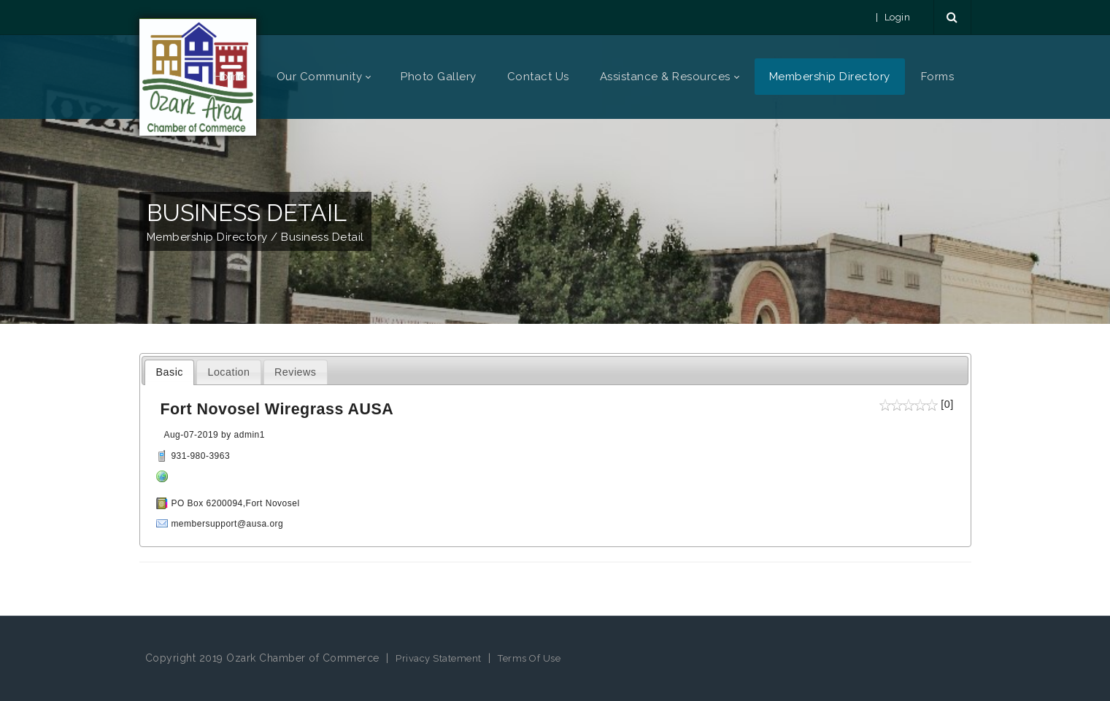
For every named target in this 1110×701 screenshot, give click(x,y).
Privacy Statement (439, 658)
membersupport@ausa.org (227, 524)
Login (897, 17)
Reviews (295, 372)
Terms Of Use (529, 658)
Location (228, 372)
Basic (169, 372)
